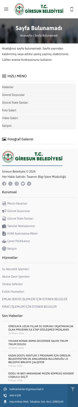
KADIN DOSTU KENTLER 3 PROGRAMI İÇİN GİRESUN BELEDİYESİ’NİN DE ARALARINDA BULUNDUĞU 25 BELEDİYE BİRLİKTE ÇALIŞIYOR (39, 359)
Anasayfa (26, 35)
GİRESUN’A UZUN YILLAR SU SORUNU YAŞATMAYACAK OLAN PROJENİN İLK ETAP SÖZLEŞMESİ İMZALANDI (40, 328)
